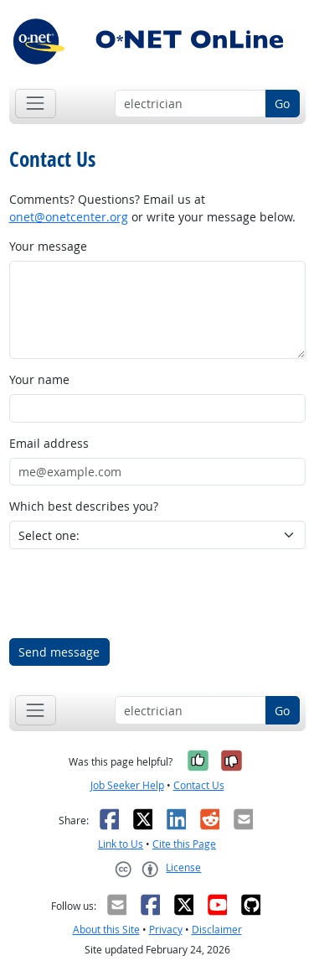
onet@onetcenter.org (68, 217)
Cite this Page (184, 844)
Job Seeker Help (127, 785)
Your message (48, 246)
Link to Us (120, 844)
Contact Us (198, 785)
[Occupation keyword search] (190, 104)
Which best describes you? (83, 506)
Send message (59, 652)
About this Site (106, 929)
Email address (49, 443)
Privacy (166, 929)
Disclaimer (217, 929)
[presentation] (136, 593)
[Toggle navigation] (35, 103)
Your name (39, 379)
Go (282, 104)
